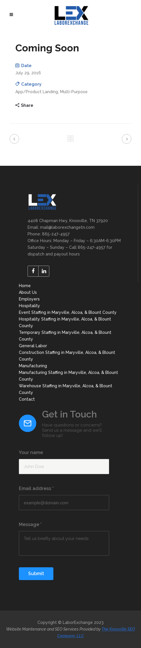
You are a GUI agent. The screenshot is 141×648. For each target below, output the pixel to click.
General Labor (33, 345)
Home (25, 285)
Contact (27, 399)
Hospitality (29, 305)
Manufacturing (33, 365)
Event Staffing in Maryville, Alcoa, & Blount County (68, 312)
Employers (29, 299)
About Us (28, 292)
